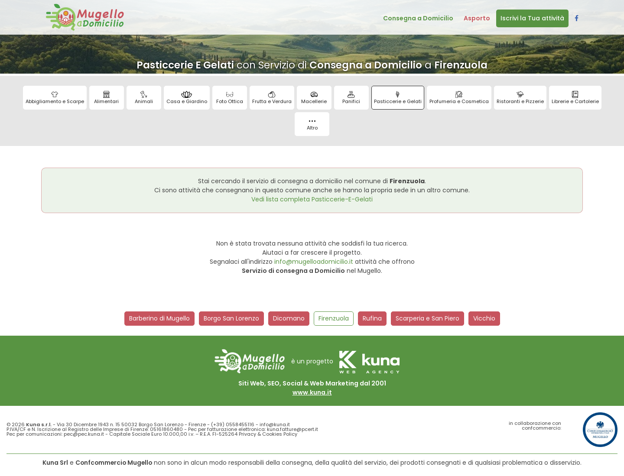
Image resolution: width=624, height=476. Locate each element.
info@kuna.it (275, 424)
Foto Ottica (229, 98)
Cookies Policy (279, 434)
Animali (144, 98)
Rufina (372, 318)
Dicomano (289, 318)
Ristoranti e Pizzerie (520, 98)
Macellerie (314, 98)
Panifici (351, 98)
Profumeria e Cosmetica (459, 98)
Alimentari (106, 98)
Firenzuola (333, 318)
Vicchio (484, 318)
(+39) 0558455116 (232, 424)
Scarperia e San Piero (427, 318)
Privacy (247, 434)
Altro (312, 125)
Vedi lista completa (312, 199)
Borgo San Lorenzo (231, 318)
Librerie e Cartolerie (575, 98)
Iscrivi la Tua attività (532, 18)
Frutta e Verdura (272, 98)
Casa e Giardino (186, 98)
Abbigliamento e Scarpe (55, 98)
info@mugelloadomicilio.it (313, 261)
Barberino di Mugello (159, 318)
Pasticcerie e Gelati (398, 98)
